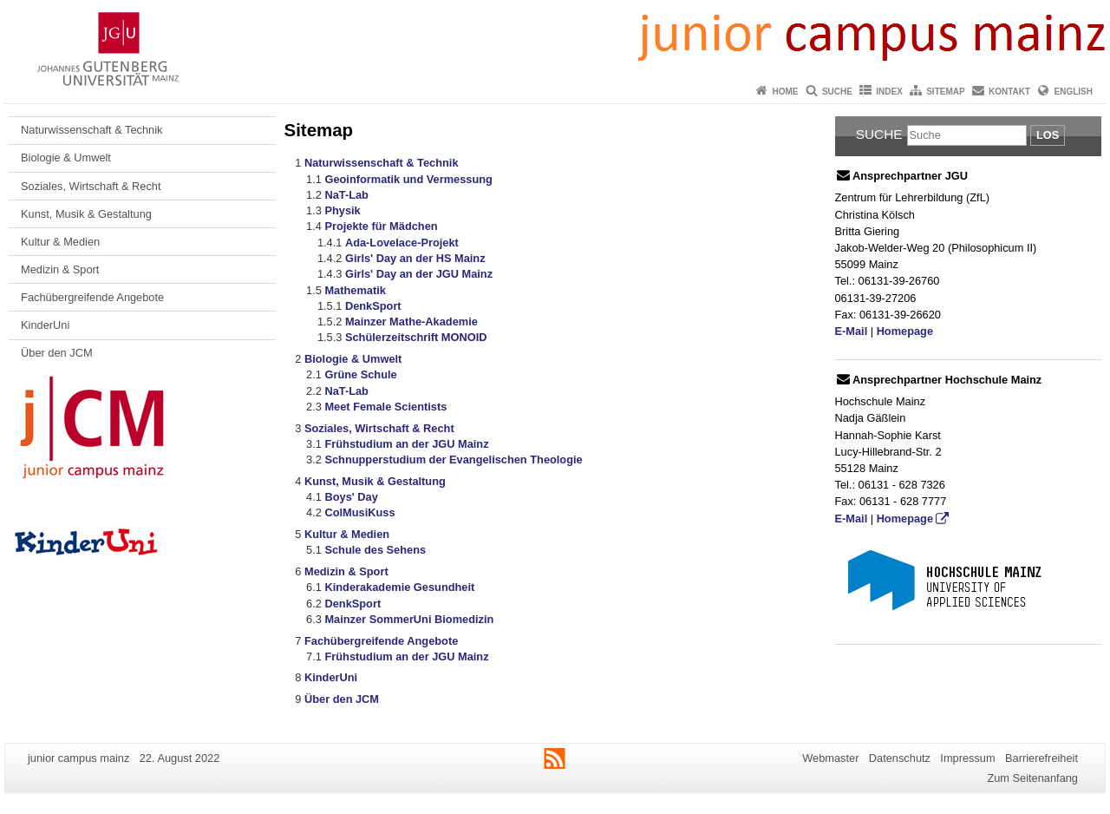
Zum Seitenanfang (1032, 777)
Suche (837, 91)
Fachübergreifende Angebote (92, 297)
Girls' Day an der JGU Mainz (419, 273)
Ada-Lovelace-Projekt (402, 242)
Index (889, 91)
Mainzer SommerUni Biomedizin (408, 619)
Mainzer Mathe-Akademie (411, 321)
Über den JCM (57, 352)
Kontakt (1009, 91)
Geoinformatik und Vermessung (408, 179)
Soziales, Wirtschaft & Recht (90, 186)
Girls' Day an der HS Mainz (415, 258)
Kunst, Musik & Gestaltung (86, 213)
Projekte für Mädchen (380, 226)
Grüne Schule (360, 374)
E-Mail (851, 331)
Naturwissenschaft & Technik (91, 129)
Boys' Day (350, 496)
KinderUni (45, 325)
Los (1047, 134)
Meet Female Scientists (385, 406)
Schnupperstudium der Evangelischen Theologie (453, 459)
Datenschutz (899, 758)
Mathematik (354, 290)
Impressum (967, 758)
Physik (342, 210)
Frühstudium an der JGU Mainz (406, 443)
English (1073, 91)
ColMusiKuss (359, 512)
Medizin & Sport (60, 269)
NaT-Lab (346, 194)
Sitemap (945, 91)
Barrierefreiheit (1041, 758)
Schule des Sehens (375, 549)
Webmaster (830, 758)
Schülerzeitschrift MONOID (416, 337)
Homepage (905, 331)
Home (786, 91)
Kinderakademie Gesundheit (399, 587)
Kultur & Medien (60, 241)
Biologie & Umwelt (66, 157)
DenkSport (373, 305)
